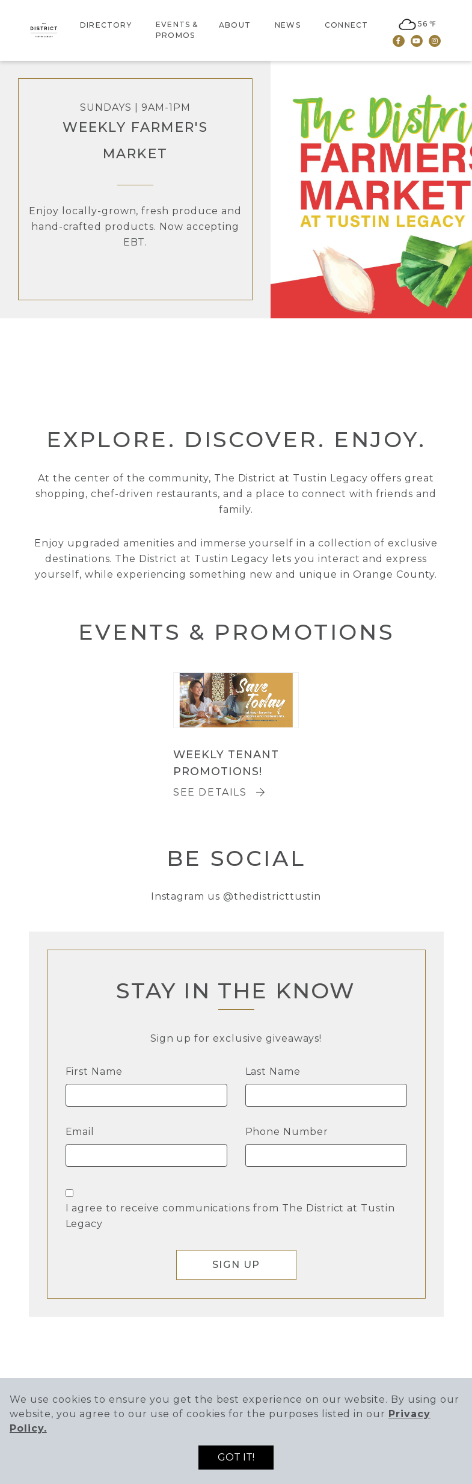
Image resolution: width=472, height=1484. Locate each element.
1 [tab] (322, 368)
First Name (94, 1071)
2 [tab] (358, 368)
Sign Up (236, 1264)
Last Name (273, 1071)
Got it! (236, 1457)
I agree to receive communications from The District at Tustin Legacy (231, 1215)
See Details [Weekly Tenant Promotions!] (219, 792)
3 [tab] (394, 368)
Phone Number (287, 1131)
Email (80, 1131)
